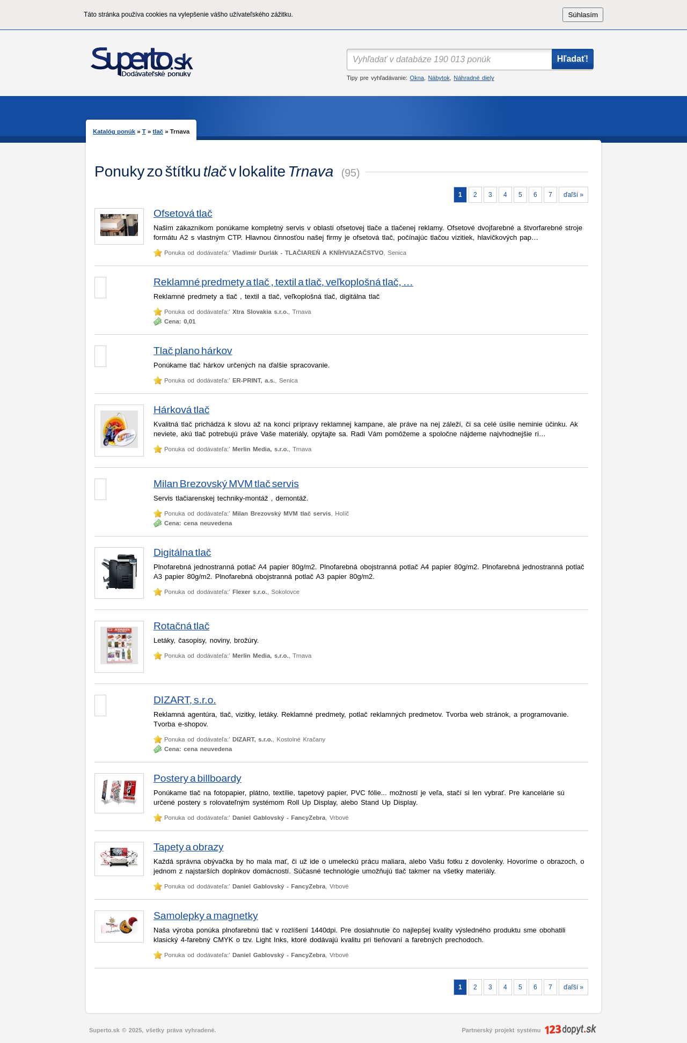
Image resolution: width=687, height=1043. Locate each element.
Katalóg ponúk (114, 131)
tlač (157, 131)
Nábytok (438, 78)
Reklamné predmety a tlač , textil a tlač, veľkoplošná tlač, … (283, 282)
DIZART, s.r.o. (185, 700)
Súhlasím (583, 15)
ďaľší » (573, 195)
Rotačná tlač (181, 625)
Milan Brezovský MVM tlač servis (226, 483)
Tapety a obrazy (189, 847)
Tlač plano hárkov (193, 350)
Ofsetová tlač (183, 213)
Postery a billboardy (198, 778)
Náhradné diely (474, 78)
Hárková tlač (181, 409)
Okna (417, 78)
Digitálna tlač (182, 552)
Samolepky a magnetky (206, 915)
